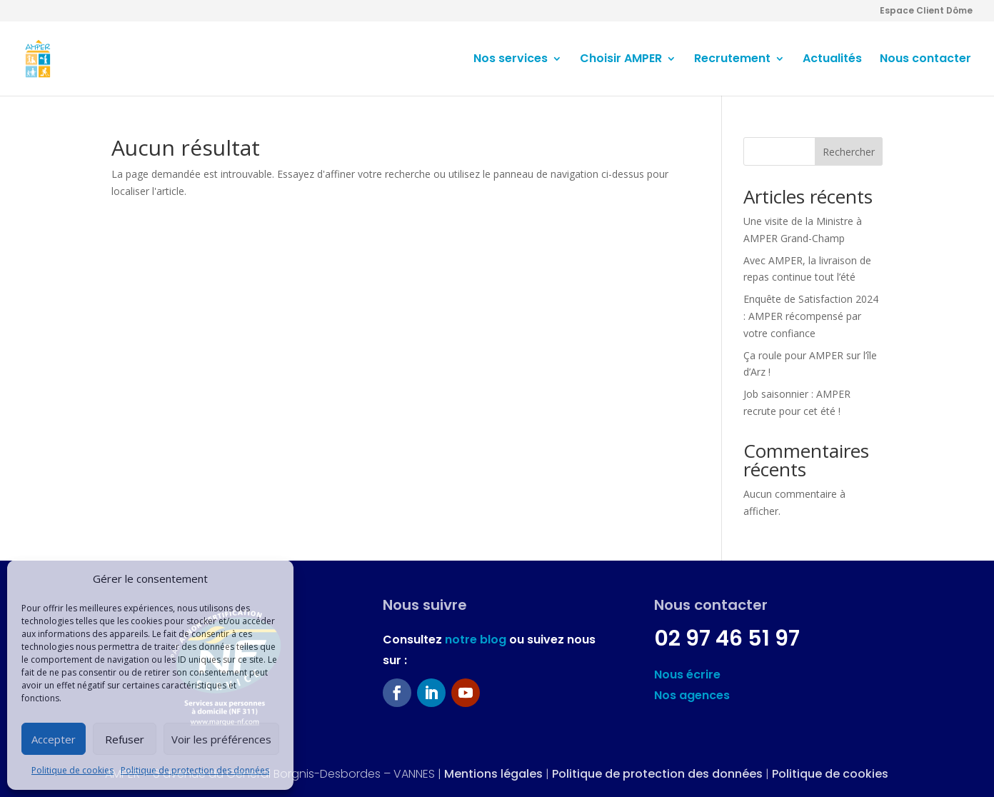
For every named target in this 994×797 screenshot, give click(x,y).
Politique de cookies (72, 770)
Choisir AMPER (621, 60)
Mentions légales (493, 774)
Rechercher (849, 152)
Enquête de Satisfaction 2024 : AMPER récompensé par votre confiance (810, 316)
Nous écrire (687, 674)
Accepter (53, 739)
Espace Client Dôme (926, 11)
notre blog (475, 639)
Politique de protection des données (195, 770)
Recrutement (732, 60)
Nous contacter (925, 60)
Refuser (124, 739)
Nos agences (692, 695)
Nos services (510, 60)
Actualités (832, 60)
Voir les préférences (221, 739)
